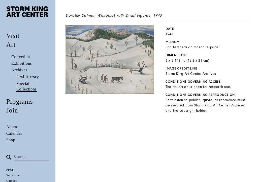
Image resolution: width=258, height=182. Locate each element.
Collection (20, 57)
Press (10, 169)
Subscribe (13, 175)
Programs (19, 101)
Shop (10, 140)
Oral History (27, 77)
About (11, 127)
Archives (19, 70)
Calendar (14, 133)
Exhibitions (21, 63)
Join (12, 110)
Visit (13, 35)
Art (11, 44)
